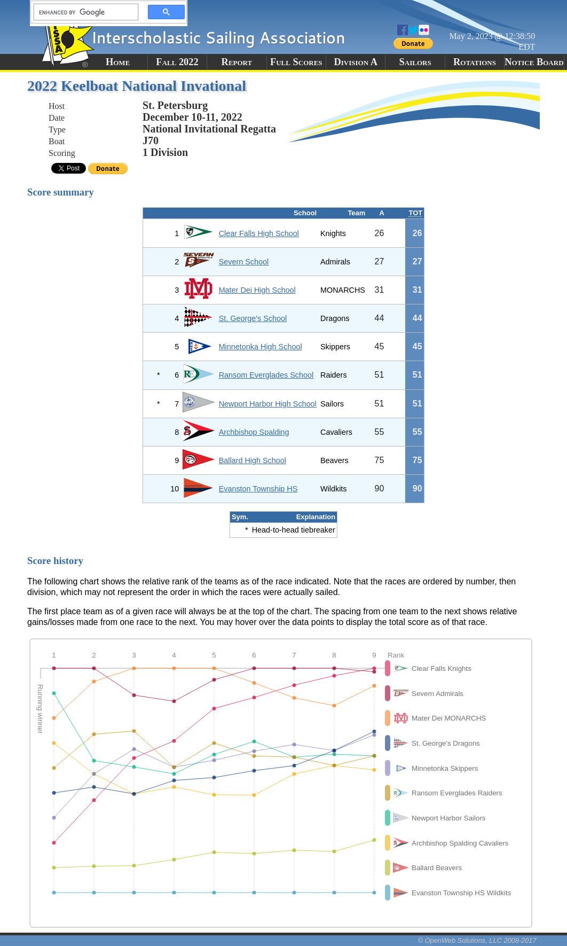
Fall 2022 (177, 62)
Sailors (415, 62)
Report (237, 62)
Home (118, 62)
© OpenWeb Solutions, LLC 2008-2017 (477, 940)
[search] (83, 12)
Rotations (474, 62)
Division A (355, 62)
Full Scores (296, 62)
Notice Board (534, 62)
